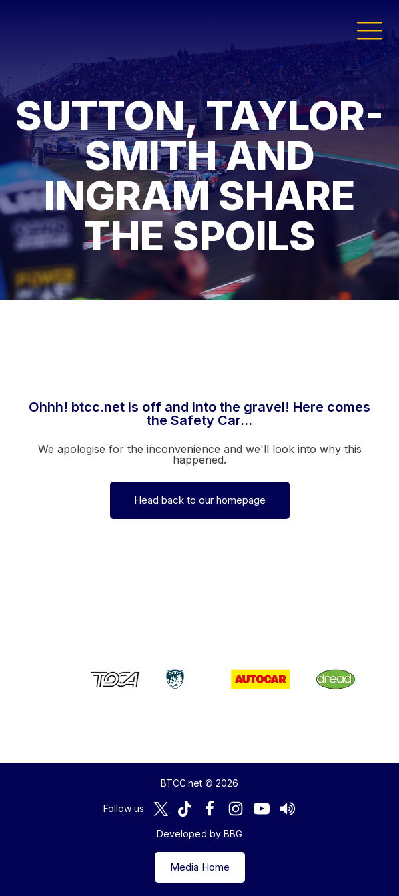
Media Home (200, 867)
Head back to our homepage (200, 500)
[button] (370, 30)
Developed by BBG (199, 833)
